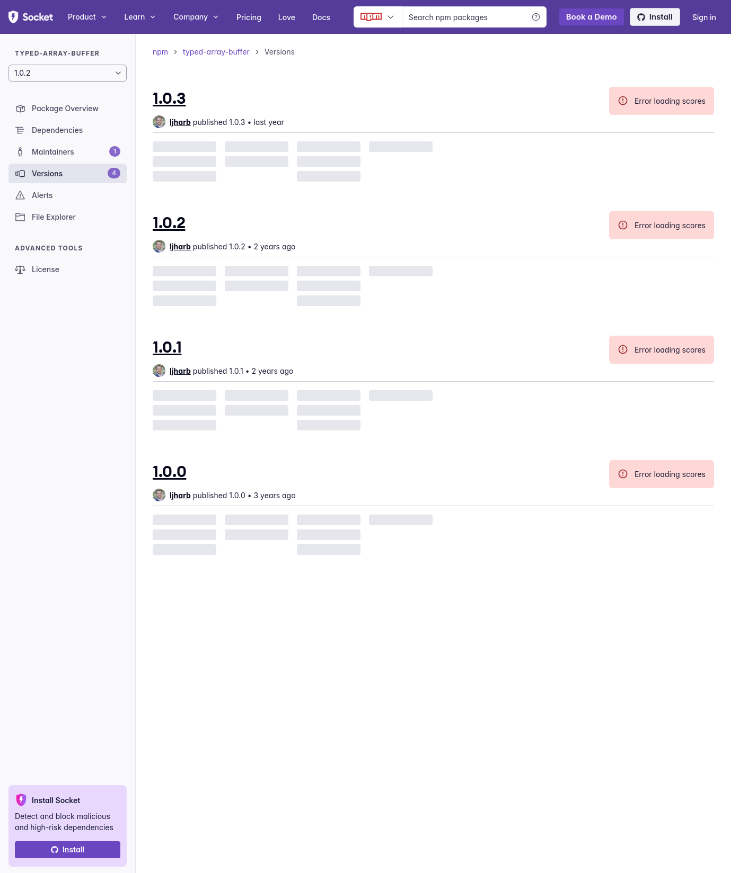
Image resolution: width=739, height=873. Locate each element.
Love (286, 17)
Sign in (704, 17)
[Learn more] (536, 17)
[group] (172, 121)
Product (88, 16)
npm (160, 51)
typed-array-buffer (216, 51)
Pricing (248, 17)
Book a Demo (591, 17)
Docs (321, 17)
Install (655, 17)
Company (196, 16)
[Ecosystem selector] (378, 17)
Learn (141, 16)
